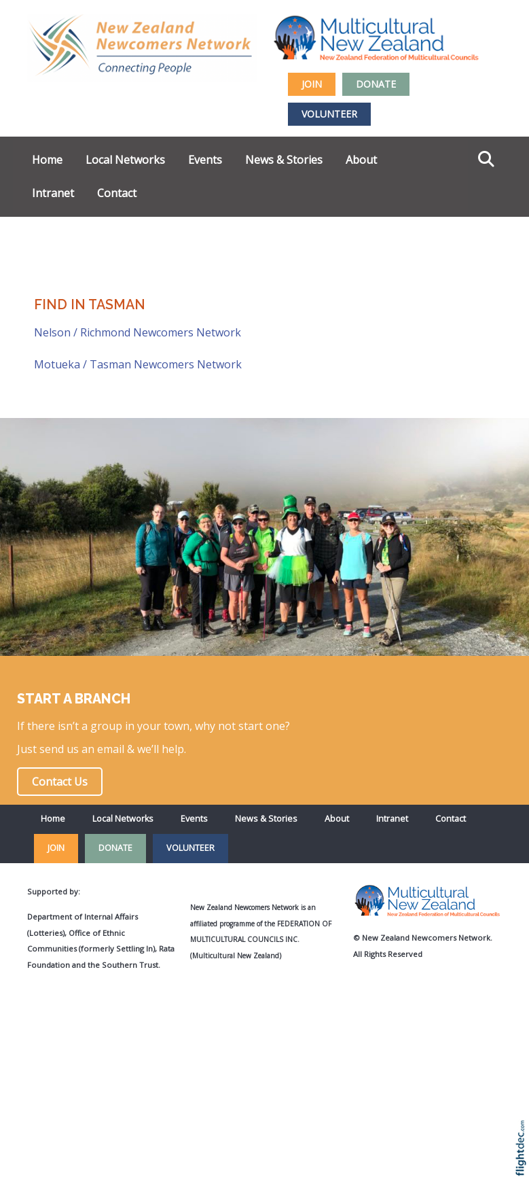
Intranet (53, 193)
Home (47, 159)
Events (205, 159)
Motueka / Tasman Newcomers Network (138, 364)
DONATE (376, 83)
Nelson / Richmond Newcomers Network (137, 332)
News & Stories (284, 159)
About (361, 159)
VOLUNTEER (329, 113)
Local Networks (125, 159)
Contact (116, 193)
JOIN (312, 83)
